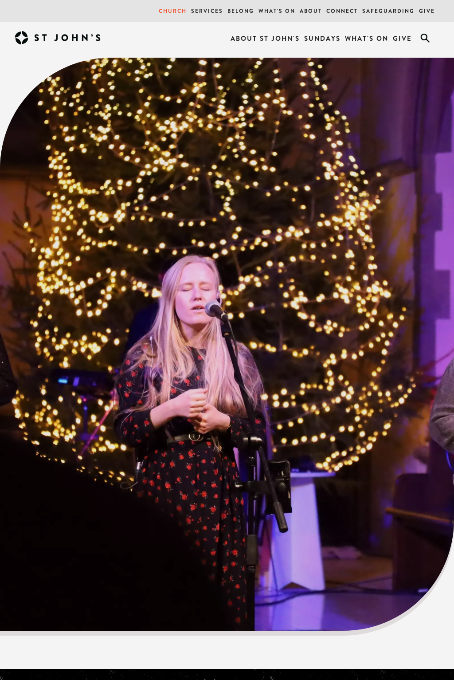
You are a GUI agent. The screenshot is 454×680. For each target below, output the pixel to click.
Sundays (322, 38)
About (311, 11)
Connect (342, 11)
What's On (276, 11)
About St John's (265, 38)
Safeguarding (388, 11)
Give (427, 11)
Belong (240, 11)
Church (173, 11)
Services (207, 11)
